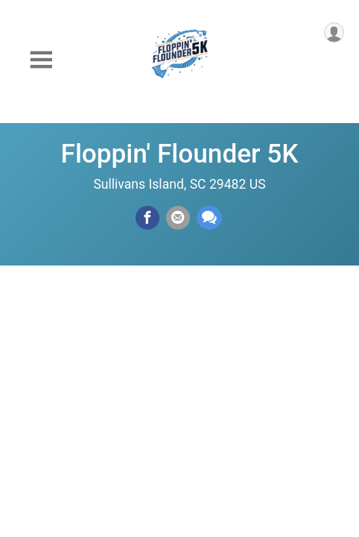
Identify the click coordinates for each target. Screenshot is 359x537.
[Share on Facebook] (147, 218)
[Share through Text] (209, 218)
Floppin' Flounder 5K (180, 153)
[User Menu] (334, 32)
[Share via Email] (178, 218)
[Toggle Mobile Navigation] (41, 60)
